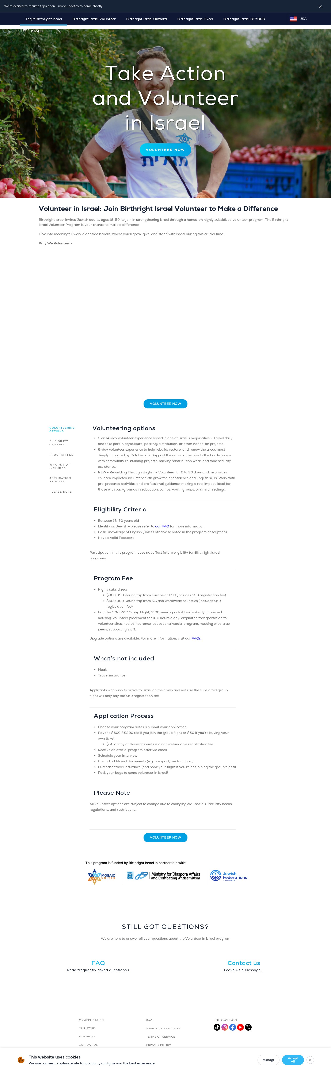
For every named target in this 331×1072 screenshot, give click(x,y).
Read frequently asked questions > (98, 966)
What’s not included (59, 462)
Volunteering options (62, 425)
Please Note (60, 487)
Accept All (289, 1060)
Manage (262, 1060)
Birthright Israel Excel (195, 19)
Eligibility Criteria (58, 439)
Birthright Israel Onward (146, 19)
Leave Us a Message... (244, 966)
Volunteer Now (165, 400)
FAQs (196, 634)
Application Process (60, 476)
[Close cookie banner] (309, 1060)
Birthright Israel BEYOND (244, 19)
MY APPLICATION (91, 1016)
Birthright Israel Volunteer (94, 19)
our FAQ (162, 522)
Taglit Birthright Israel (43, 19)
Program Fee (61, 451)
